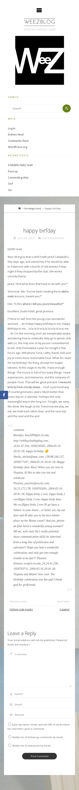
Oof (10, 183)
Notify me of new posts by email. (31, 745)
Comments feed (18, 141)
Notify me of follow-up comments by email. (37, 737)
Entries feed (16, 134)
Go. (10, 190)
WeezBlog (39, 22)
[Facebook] (4, 395)
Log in (11, 128)
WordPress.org (17, 147)
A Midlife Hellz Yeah (20, 165)
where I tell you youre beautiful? (43, 304)
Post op (13, 171)
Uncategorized (32, 208)
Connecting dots (18, 177)
